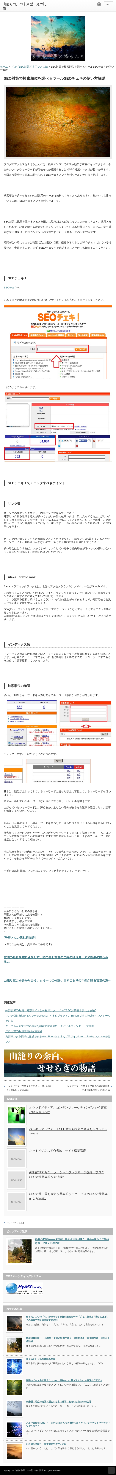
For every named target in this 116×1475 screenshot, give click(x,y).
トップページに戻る (15, 1223)
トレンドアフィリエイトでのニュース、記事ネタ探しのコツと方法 (28, 1088)
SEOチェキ (10, 287)
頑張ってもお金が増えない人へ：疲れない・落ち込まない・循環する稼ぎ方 (64, 1380)
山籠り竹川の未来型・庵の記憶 (24, 6)
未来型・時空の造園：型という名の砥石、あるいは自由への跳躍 (58, 1401)
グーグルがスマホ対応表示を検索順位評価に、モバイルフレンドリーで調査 (49, 1026)
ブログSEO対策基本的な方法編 (29, 66)
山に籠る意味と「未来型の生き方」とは (46, 1444)
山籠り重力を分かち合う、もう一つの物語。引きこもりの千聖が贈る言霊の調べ (57, 980)
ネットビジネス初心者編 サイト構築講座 (57, 1150)
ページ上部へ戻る (111, 1470)
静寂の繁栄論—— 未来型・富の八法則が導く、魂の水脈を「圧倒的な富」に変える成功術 (72, 1241)
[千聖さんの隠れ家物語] (20, 937)
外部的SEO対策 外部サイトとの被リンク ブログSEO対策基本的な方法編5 (50, 1010)
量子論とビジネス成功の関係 (40, 1359)
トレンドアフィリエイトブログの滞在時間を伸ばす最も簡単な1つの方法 (87, 1088)
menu (108, 4)
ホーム (4, 66)
